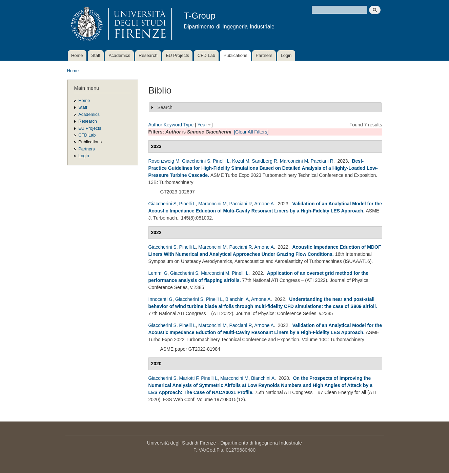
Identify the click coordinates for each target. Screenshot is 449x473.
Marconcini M (294, 161)
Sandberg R (264, 161)
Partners (264, 55)
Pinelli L (221, 161)
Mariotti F (189, 378)
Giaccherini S (196, 161)
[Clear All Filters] (251, 132)
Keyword (173, 124)
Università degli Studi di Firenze (181, 443)
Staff (95, 55)
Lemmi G (158, 273)
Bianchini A (237, 299)
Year (202, 124)
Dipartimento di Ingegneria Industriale (261, 443)
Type (188, 124)
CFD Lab (206, 55)
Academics (119, 55)
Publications (235, 55)
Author (155, 124)
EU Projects (177, 55)
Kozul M (240, 161)
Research (148, 55)
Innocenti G (160, 299)
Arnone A (264, 203)
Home (77, 55)
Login (286, 55)
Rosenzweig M (164, 161)
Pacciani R (322, 161)
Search (165, 107)
